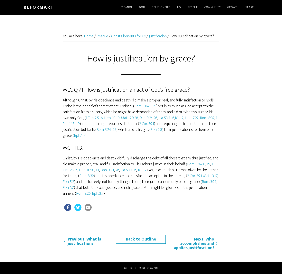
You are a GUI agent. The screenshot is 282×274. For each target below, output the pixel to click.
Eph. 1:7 (79, 135)
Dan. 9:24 (146, 118)
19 (154, 106)
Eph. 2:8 (156, 129)
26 (155, 118)
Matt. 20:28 (129, 118)
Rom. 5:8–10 (143, 106)
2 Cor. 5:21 (146, 123)
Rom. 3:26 (83, 193)
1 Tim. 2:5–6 (94, 118)
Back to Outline (141, 239)
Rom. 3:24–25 (106, 129)
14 (97, 170)
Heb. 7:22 (192, 118)
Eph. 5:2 (68, 181)
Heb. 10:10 (112, 118)
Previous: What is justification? (84, 241)
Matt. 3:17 (210, 176)
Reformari (38, 7)
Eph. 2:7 (98, 193)
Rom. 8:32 (207, 118)
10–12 (179, 118)
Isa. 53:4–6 (166, 118)
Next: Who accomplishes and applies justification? (194, 243)
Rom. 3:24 (209, 181)
